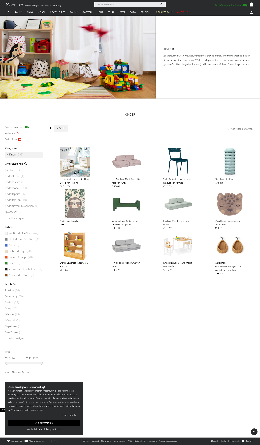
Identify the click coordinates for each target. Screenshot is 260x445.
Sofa (133, 12)
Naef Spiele (13, 332)
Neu (8, 12)
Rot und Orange (20, 257)
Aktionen (13, 133)
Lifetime (12, 314)
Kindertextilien (16, 200)
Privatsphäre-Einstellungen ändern (44, 429)
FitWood (12, 320)
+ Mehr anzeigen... (15, 218)
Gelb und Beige (20, 251)
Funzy (11, 308)
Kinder (130, 114)
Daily (18, 12)
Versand (95, 441)
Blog (30, 12)
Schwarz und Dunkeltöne (25, 269)
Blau (13, 245)
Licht (100, 12)
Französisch (234, 441)
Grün (14, 263)
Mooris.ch (14, 5)
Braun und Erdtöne (21, 275)
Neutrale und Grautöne (24, 239)
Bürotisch (12, 170)
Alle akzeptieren (44, 423)
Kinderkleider (14, 176)
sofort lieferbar (17, 127)
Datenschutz (139, 441)
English (224, 441)
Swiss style (13, 139)
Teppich (145, 12)
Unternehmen (119, 441)
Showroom (46, 6)
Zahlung (86, 441)
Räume (74, 12)
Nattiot (12, 302)
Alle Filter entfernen (240, 129)
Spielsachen (14, 212)
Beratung (57, 6)
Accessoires (57, 12)
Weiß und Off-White (23, 233)
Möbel (41, 12)
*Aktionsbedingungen (168, 441)
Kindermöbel (16, 188)
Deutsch (214, 441)
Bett (122, 12)
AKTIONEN (183, 12)
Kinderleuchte (15, 182)
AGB (130, 441)
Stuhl (111, 12)
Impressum (152, 441)
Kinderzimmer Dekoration (21, 206)
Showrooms (106, 441)
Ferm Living (14, 296)
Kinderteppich (16, 194)
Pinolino (12, 290)
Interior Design (32, 6)
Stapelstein (13, 326)
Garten (87, 12)
